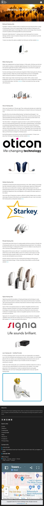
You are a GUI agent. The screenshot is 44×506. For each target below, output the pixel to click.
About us (3, 428)
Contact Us (4, 438)
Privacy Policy (5, 441)
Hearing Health (5, 432)
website (20, 81)
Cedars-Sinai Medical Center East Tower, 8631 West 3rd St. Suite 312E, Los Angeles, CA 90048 (21, 450)
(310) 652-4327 (5, 447)
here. (38, 40)
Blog (2, 434)
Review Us (4, 436)
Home (3, 426)
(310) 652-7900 (5, 453)
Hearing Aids (4, 430)
